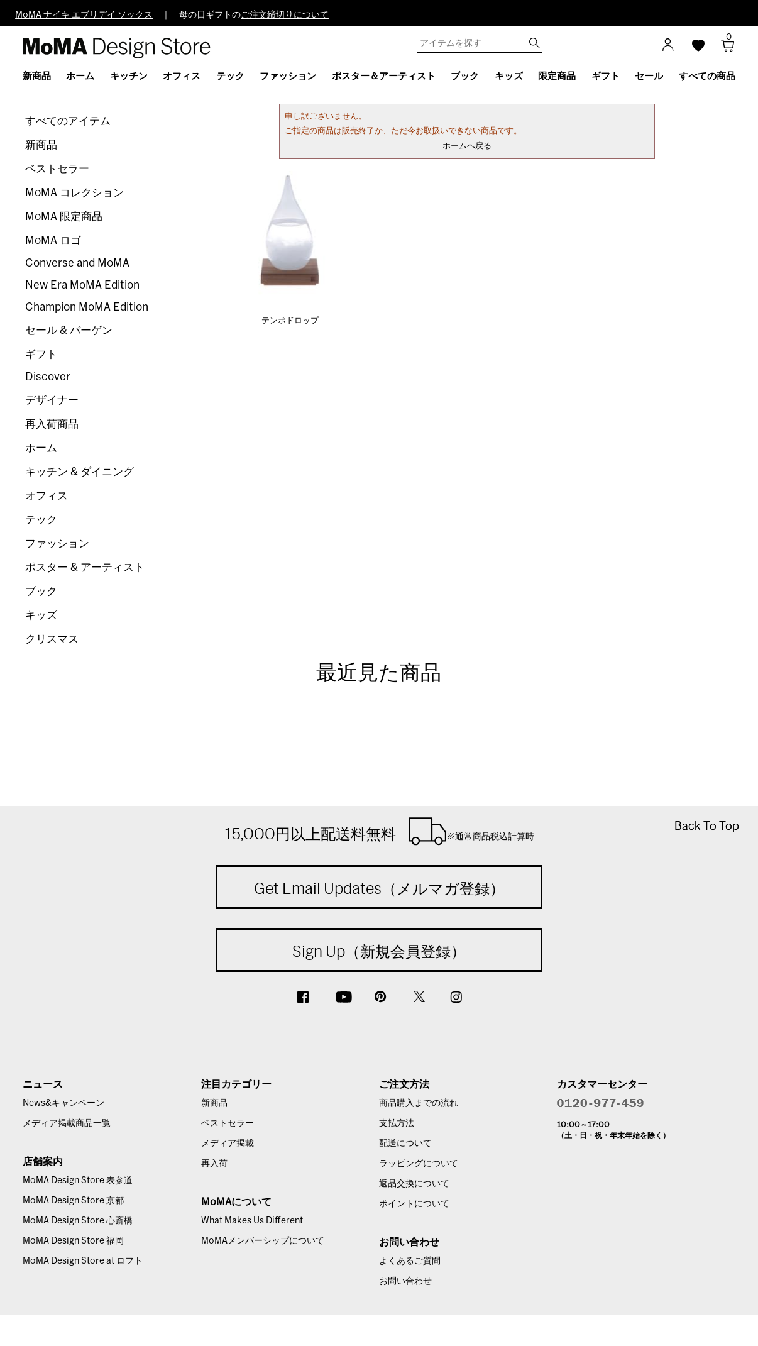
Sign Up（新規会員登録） (379, 951)
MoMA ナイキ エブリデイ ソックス (84, 15)
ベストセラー (57, 168)
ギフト (41, 354)
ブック (41, 591)
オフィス (46, 495)
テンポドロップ (290, 321)
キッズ (41, 615)
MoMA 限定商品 (63, 216)
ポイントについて (414, 1204)
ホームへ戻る (467, 146)
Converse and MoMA (77, 263)
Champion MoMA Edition (86, 307)
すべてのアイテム (68, 121)
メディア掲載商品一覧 (67, 1123)
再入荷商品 (52, 424)
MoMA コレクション (74, 192)
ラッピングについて (418, 1163)
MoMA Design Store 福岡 (73, 1241)
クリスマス (52, 639)
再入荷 (214, 1163)
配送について (405, 1143)
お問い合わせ (405, 1281)
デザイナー (52, 400)
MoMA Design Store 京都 (73, 1200)
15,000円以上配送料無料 (379, 831)
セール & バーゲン (69, 330)
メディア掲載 (227, 1143)
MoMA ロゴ (53, 240)
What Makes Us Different (252, 1220)
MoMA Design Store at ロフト (83, 1261)
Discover (47, 377)
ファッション (57, 543)
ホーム (41, 448)
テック (41, 519)
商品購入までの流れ (418, 1103)
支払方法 (396, 1123)
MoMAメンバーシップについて (262, 1241)
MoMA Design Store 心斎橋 (78, 1220)
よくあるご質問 (410, 1261)
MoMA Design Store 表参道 (78, 1180)
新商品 (41, 145)
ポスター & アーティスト (85, 567)
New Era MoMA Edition (82, 285)
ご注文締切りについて (285, 15)
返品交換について (414, 1183)
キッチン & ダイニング (79, 471)
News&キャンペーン (63, 1103)
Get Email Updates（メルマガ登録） (379, 888)
